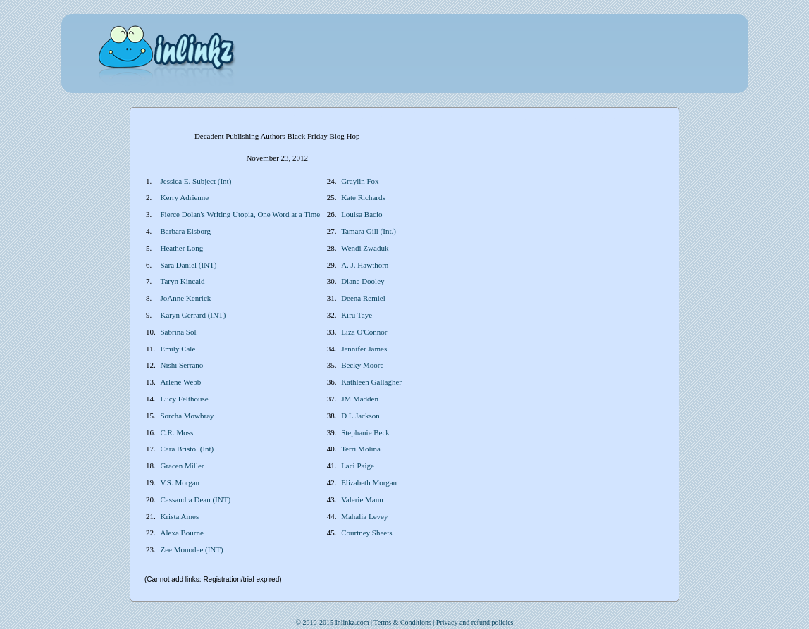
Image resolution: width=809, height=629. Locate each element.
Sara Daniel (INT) (189, 265)
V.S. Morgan (180, 482)
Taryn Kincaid (183, 281)
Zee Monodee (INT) (192, 549)
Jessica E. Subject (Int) (196, 181)
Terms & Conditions (402, 622)
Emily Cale (178, 348)
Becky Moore (362, 365)
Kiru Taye (356, 315)
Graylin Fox (359, 181)
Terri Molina (361, 448)
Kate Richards (363, 197)
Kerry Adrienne (185, 197)
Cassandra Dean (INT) (196, 499)
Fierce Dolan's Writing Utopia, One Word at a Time (241, 214)
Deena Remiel (363, 298)
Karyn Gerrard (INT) (193, 315)
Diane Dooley (362, 281)
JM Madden (359, 398)
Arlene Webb (181, 382)
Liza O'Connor (364, 332)
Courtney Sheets (366, 532)
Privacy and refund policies (475, 622)
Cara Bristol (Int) (187, 448)
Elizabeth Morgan (369, 482)
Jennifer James (364, 348)
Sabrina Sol (179, 332)
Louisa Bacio (361, 214)
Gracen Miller (182, 465)
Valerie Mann (362, 499)
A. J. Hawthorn (364, 265)
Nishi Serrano (182, 365)
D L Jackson (360, 415)
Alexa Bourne (182, 532)
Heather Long (182, 248)
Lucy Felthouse (185, 398)
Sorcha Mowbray (187, 415)
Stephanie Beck (365, 432)
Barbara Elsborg (186, 231)
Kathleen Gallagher (371, 382)
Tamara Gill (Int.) (368, 231)
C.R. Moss (177, 432)
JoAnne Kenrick (186, 298)
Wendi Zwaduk (364, 248)
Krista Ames (180, 516)
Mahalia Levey (364, 516)
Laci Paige (357, 465)
